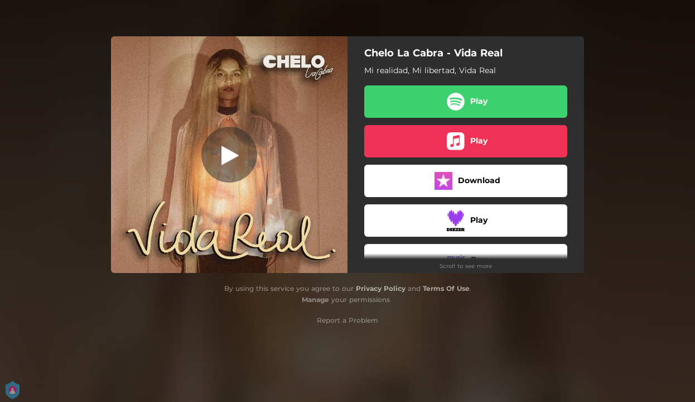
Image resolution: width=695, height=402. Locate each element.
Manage (315, 299)
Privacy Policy (381, 288)
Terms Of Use (446, 288)
